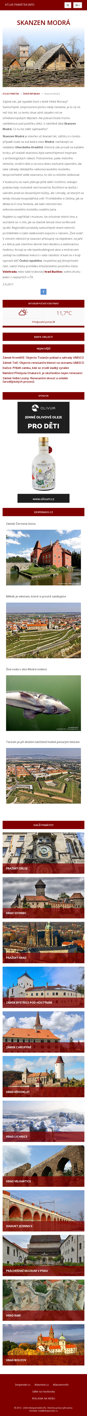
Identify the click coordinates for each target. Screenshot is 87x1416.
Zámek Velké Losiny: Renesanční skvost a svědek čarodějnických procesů (35, 380)
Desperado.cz (22, 1384)
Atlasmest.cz (41, 1384)
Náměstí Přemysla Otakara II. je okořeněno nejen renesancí (42, 373)
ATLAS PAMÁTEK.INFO (19, 5)
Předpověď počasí (43, 322)
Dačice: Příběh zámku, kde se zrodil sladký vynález (36, 368)
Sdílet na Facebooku (43, 1391)
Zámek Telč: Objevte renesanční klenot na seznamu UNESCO (43, 363)
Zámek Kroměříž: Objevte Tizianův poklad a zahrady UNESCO (43, 357)
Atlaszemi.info (61, 1384)
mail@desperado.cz (48, 1410)
